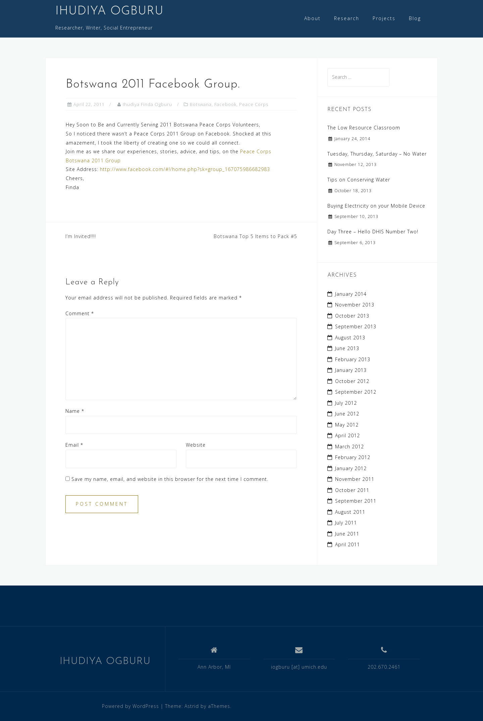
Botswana (201, 104)
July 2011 (346, 522)
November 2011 (354, 479)
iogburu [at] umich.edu (299, 667)
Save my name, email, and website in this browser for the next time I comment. (169, 479)
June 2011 (347, 534)
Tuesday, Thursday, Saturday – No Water (377, 154)
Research (346, 18)
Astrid (191, 706)
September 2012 (355, 392)
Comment (79, 313)
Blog (415, 18)
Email (74, 445)
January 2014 (351, 294)
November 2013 (354, 304)
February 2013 (352, 359)
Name (74, 411)
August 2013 (350, 337)
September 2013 (355, 326)
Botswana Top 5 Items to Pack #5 (255, 236)
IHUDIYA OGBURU (109, 11)
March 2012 (349, 446)
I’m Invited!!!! (80, 236)
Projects (384, 18)
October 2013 (352, 316)
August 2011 (350, 512)
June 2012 (347, 413)
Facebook (225, 104)
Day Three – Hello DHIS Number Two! (372, 231)
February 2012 (352, 457)
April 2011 (347, 544)
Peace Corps (253, 104)
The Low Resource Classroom (363, 127)
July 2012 (346, 403)
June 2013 (347, 348)
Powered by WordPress (130, 706)
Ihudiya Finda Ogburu (147, 104)
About (312, 18)
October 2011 (352, 490)
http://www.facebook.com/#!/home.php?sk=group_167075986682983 (185, 169)
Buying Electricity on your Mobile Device (376, 206)
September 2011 (355, 501)
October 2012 (352, 381)
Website (196, 445)
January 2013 (351, 370)
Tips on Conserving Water (358, 179)
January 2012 (351, 468)
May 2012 (347, 425)
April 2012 (347, 435)
